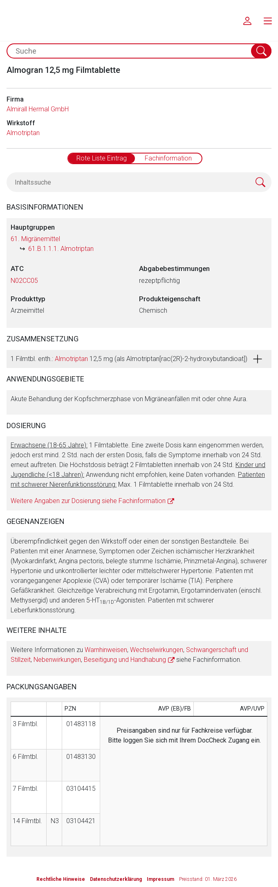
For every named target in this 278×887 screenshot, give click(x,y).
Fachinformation (168, 158)
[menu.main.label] (268, 20)
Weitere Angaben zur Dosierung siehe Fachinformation (88, 501)
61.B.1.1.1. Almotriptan (61, 249)
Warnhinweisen (106, 650)
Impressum (160, 879)
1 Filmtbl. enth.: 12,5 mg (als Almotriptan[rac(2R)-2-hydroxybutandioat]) (129, 359)
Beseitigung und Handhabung (125, 660)
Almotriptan (23, 133)
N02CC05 (24, 280)
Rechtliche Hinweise (60, 879)
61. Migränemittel (35, 239)
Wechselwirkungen (156, 650)
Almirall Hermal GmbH (38, 109)
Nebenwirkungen (57, 660)
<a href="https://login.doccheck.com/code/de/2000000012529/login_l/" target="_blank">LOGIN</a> (184, 793)
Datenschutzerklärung (116, 879)
